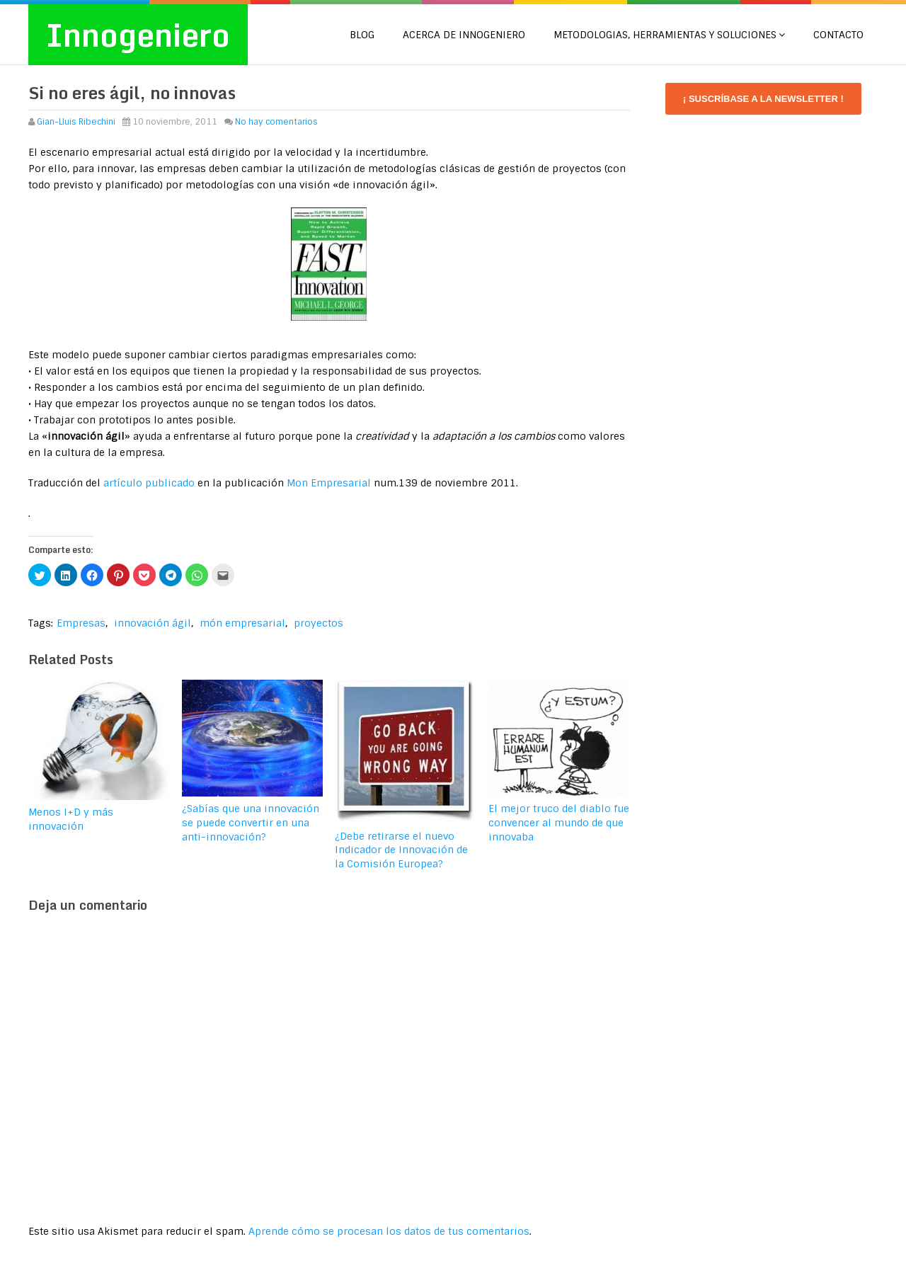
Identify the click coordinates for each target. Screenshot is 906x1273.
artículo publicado (149, 482)
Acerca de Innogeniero (464, 34)
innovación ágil (152, 623)
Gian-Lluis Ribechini (76, 121)
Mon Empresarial (329, 482)
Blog (362, 34)
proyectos (318, 623)
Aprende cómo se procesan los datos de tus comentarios (388, 1231)
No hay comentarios (276, 121)
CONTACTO (838, 34)
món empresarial (242, 623)
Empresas (81, 623)
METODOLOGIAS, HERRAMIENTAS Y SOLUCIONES (665, 34)
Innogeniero (138, 34)
